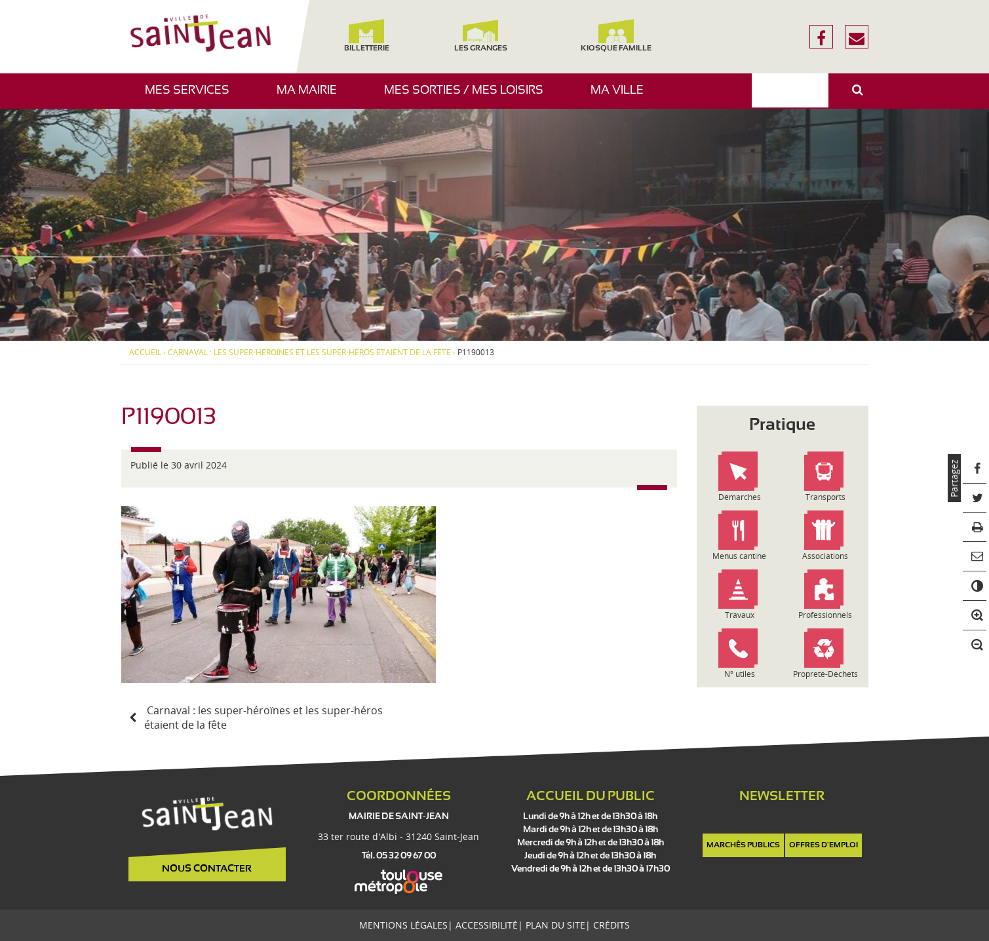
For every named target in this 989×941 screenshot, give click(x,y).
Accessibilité (487, 925)
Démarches (739, 497)
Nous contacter (207, 869)
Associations (825, 556)
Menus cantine (739, 556)
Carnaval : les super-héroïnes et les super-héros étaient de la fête (309, 352)
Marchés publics (743, 845)
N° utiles (739, 674)
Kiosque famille (616, 35)
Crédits (611, 925)
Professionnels (825, 615)
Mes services (192, 97)
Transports (825, 497)
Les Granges (480, 35)
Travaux (739, 615)
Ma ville (622, 97)
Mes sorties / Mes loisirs (468, 97)
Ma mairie (312, 97)
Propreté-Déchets (825, 674)
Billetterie (366, 35)
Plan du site (555, 925)
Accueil (145, 352)
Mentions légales (403, 925)
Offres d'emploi (823, 845)
